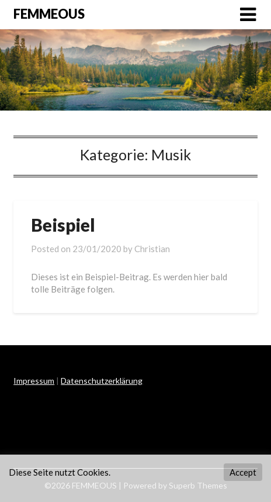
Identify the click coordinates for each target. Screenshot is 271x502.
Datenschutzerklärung (102, 381)
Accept (243, 472)
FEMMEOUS (49, 14)
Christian (152, 248)
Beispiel (63, 224)
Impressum (33, 381)
